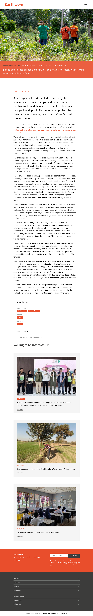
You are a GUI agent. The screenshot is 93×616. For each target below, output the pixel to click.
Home (5, 65)
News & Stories (14, 65)
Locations (17, 590)
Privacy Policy (51, 613)
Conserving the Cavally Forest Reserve (30, 337)
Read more (20, 409)
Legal (45, 613)
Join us (16, 586)
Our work (17, 578)
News (16, 92)
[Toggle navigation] (85, 4)
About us (17, 582)
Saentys (64, 613)
